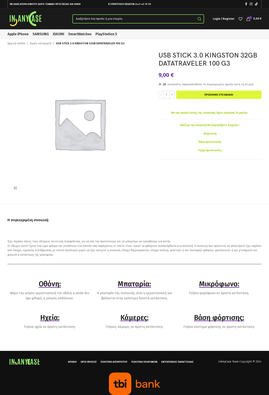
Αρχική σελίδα (16, 43)
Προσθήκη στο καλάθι (218, 94)
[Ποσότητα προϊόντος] (166, 95)
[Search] (138, 18)
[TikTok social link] (256, 4)
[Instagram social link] (251, 4)
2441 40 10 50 (143, 4)
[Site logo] (26, 18)
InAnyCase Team (228, 361)
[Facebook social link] (246, 4)
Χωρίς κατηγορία (40, 43)
